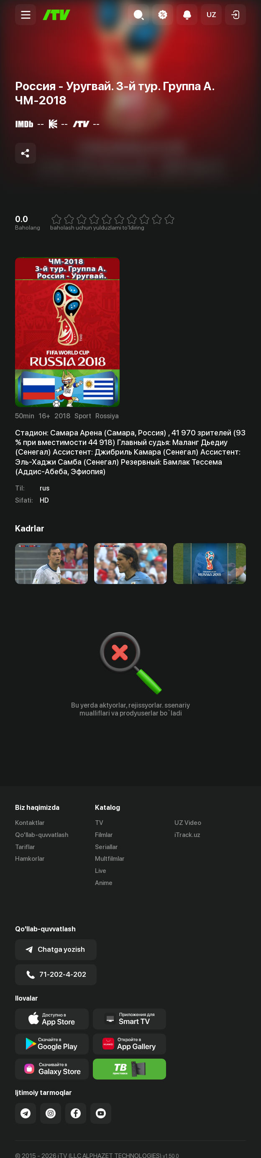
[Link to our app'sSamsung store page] (52, 1041)
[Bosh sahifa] (56, 15)
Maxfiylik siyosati (95, 1142)
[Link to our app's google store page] (52, 1016)
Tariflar (25, 847)
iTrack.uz (187, 835)
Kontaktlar (30, 823)
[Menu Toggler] (25, 14)
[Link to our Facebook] (75, 1085)
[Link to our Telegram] (25, 1085)
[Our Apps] (129, 991)
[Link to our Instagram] (50, 1085)
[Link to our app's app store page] (52, 991)
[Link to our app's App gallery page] (129, 1016)
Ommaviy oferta (38, 1142)
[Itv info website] (129, 1041)
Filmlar (104, 835)
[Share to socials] (25, 153)
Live (100, 871)
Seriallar (106, 847)
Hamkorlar (30, 858)
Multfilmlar (110, 858)
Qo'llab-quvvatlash (41, 835)
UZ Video (187, 823)
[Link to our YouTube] (100, 1085)
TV (99, 823)
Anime (104, 883)
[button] (211, 14)
